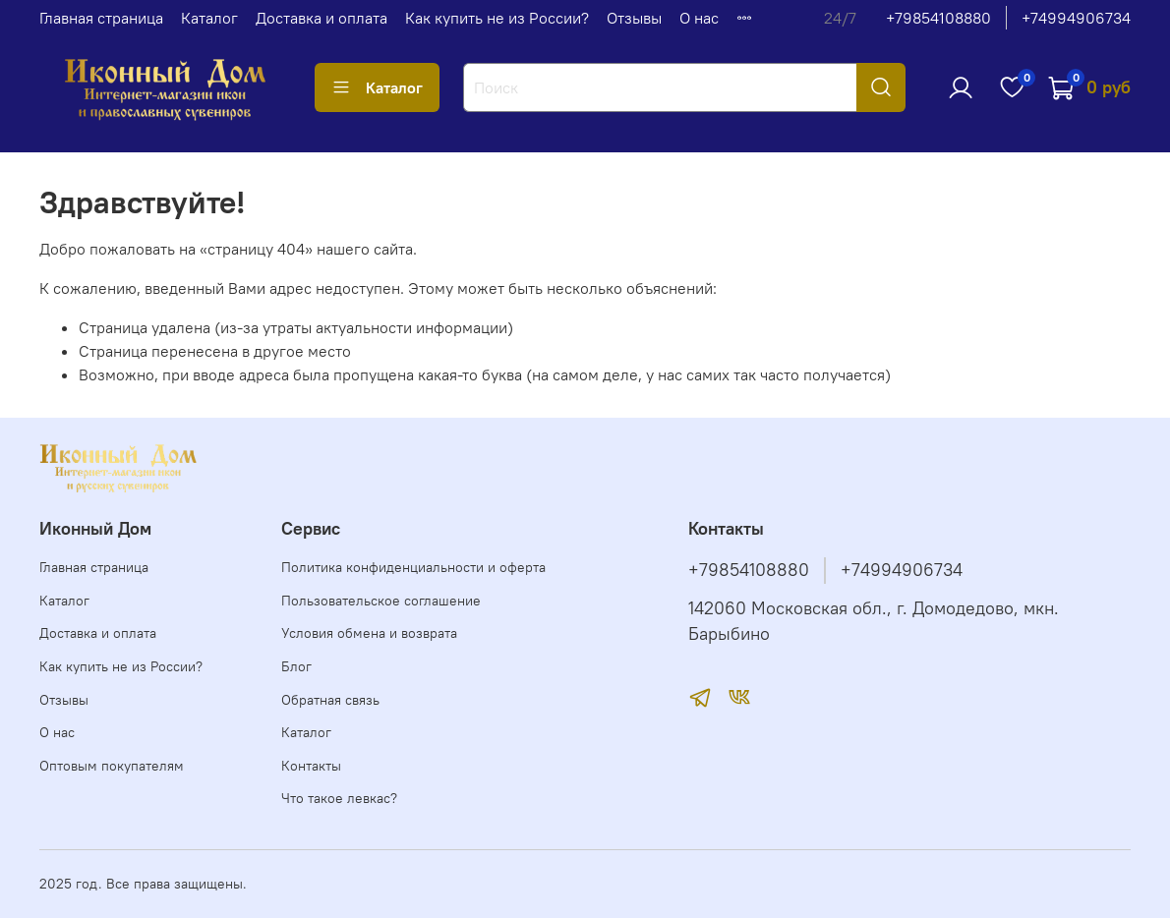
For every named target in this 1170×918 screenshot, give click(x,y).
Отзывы (634, 18)
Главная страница (101, 18)
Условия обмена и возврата (369, 633)
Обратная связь (330, 700)
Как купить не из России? (497, 18)
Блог (296, 666)
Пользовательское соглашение (381, 600)
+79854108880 (938, 18)
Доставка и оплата (321, 18)
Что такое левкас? (339, 798)
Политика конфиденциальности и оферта (413, 567)
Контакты (311, 766)
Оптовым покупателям (111, 766)
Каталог (209, 18)
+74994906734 (1076, 18)
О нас (699, 18)
